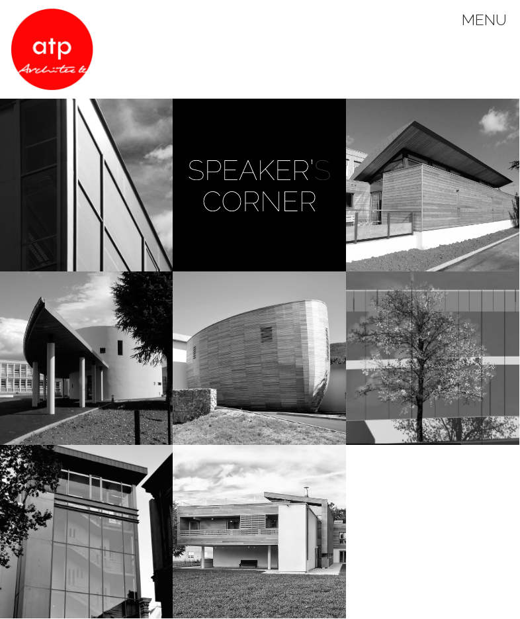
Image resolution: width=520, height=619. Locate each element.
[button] (259, 185)
